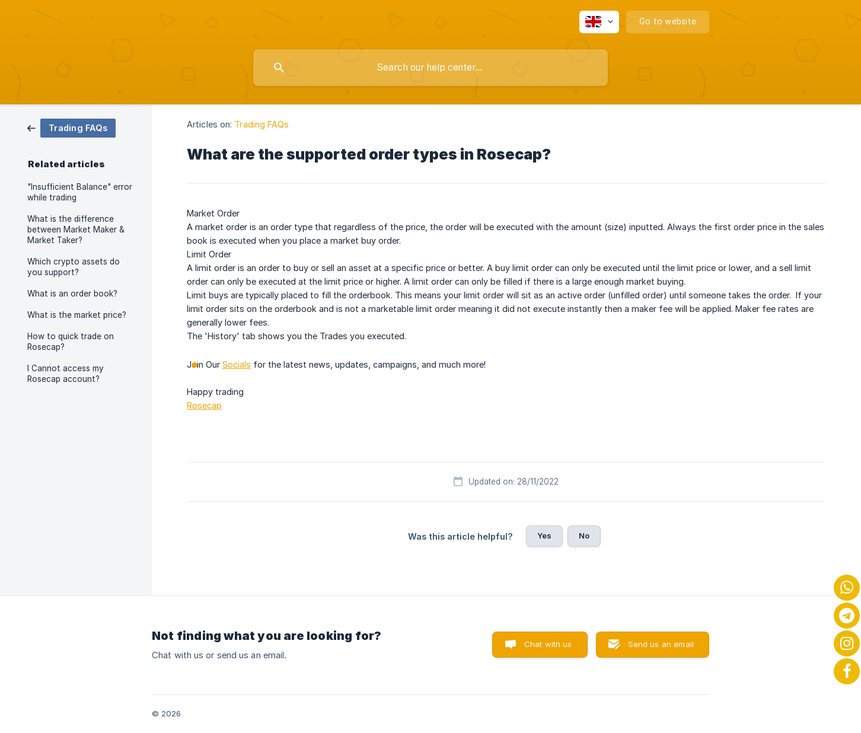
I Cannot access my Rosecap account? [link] (65, 374)
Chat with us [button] (548, 644)
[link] (71, 127)
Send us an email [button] (661, 644)
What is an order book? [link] (72, 293)
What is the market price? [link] (76, 315)
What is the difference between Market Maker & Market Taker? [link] (76, 229)
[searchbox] (430, 67)
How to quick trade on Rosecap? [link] (70, 342)
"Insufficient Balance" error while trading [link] (79, 192)
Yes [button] (544, 535)
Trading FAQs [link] (261, 124)
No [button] (584, 535)
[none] (599, 22)
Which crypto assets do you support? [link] (73, 267)
